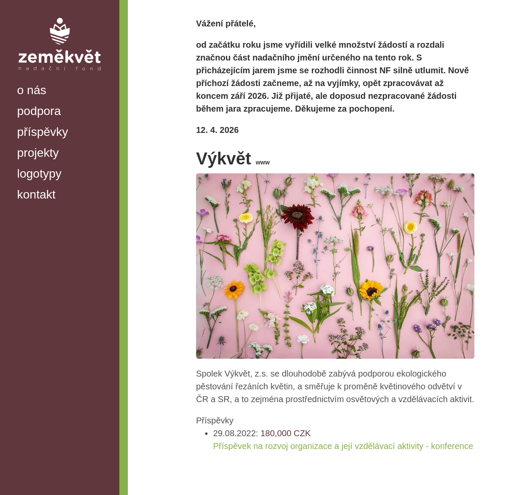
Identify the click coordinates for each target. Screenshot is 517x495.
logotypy (39, 173)
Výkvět (233, 158)
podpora (39, 111)
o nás (31, 90)
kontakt (36, 194)
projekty (38, 152)
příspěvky (42, 131)
